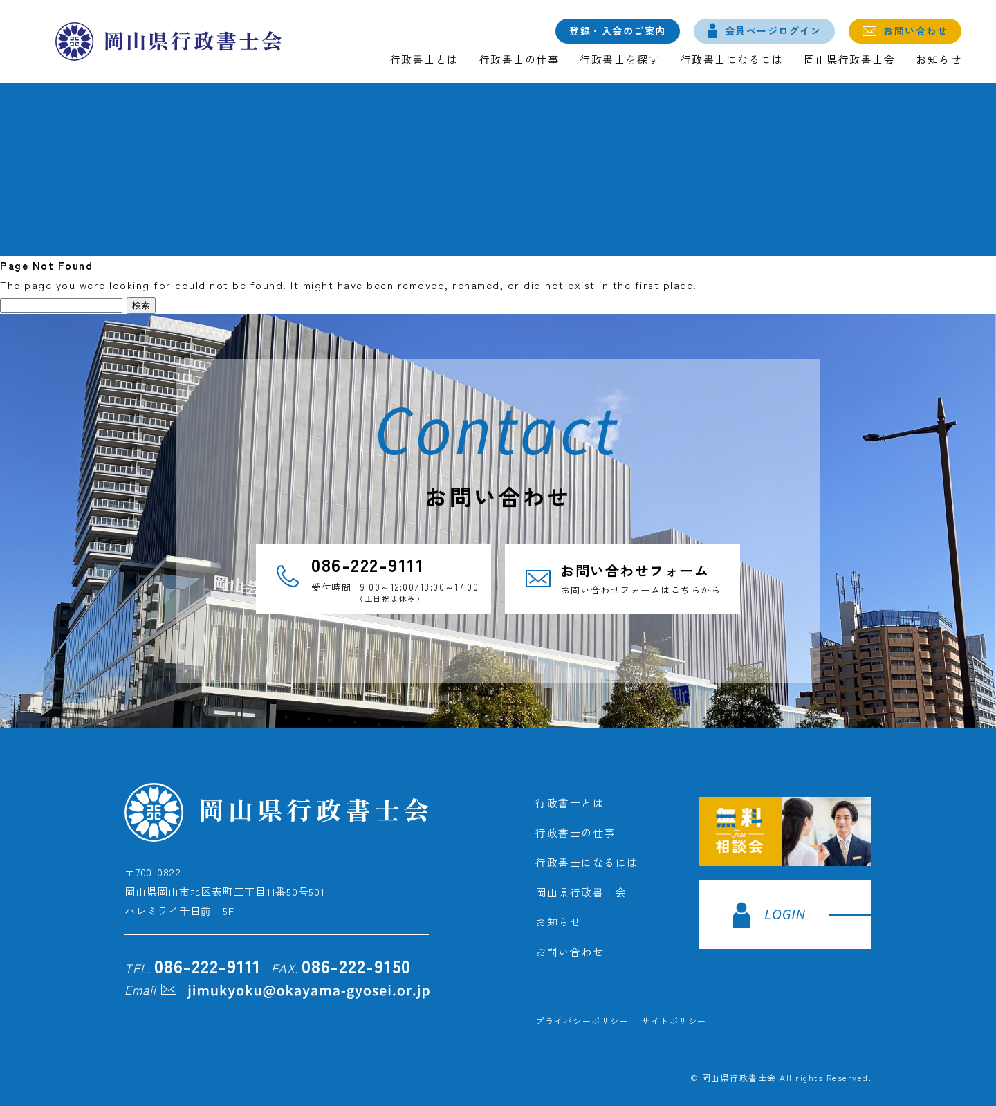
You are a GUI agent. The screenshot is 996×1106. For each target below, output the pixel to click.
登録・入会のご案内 (617, 30)
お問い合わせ (915, 30)
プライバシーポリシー (582, 1020)
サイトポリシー (674, 1020)
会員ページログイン (773, 30)
